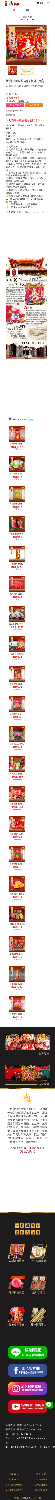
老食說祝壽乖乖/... (17, 954)
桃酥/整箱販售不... (17, 714)
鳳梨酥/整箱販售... (17, 504)
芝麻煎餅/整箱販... (17, 864)
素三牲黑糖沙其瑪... (17, 624)
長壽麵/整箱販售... (17, 444)
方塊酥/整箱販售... (17, 1014)
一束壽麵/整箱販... (17, 564)
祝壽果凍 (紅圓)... (17, 594)
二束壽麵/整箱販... (17, 984)
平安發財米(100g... (17, 654)
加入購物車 (15, 105)
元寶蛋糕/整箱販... (17, 804)
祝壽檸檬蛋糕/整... (17, 834)
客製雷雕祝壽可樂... (17, 534)
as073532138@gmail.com (31, 1438)
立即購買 (34, 105)
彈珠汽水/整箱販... (17, 774)
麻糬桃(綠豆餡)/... (17, 474)
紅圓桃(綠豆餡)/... (17, 744)
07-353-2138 (27, 20)
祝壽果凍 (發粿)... (17, 894)
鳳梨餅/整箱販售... (17, 684)
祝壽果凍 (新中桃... (17, 924)
